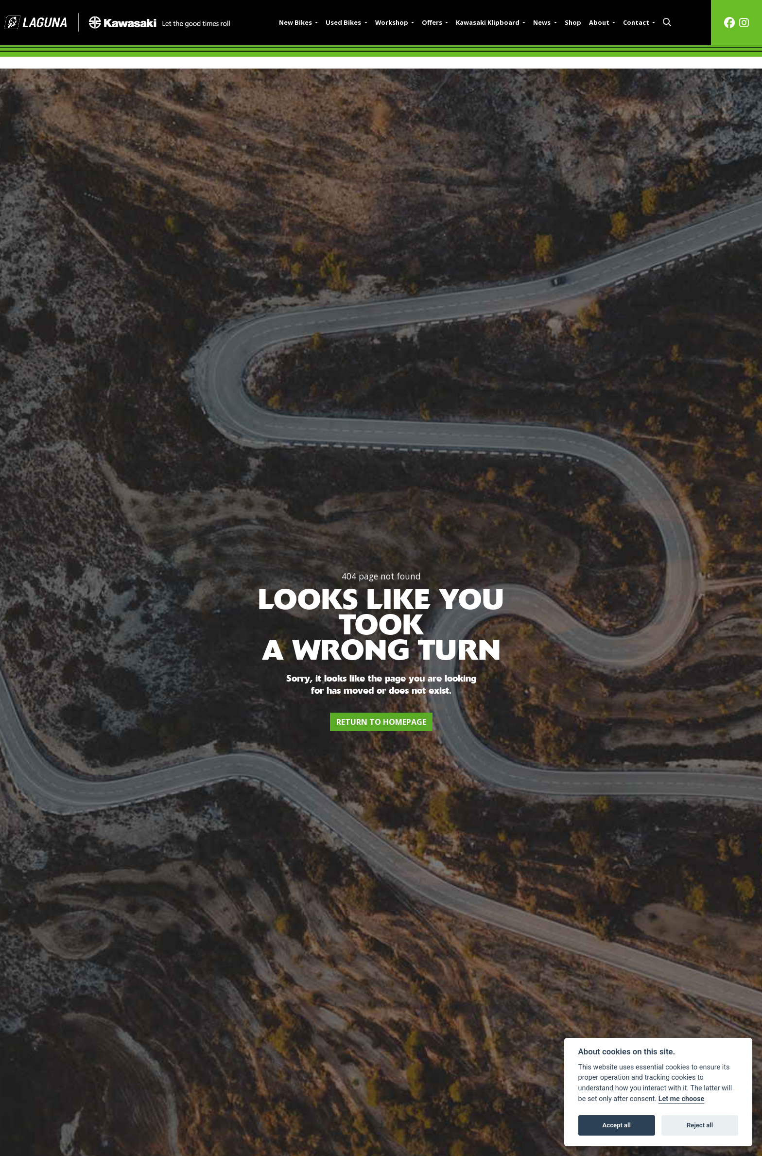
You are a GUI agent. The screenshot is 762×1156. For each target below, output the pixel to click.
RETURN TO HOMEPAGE (381, 722)
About (600, 22)
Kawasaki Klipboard (488, 22)
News (542, 22)
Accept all (617, 1125)
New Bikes (296, 22)
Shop (573, 22)
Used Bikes (344, 22)
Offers (433, 22)
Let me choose (681, 1099)
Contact (637, 22)
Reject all (700, 1125)
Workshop (392, 22)
